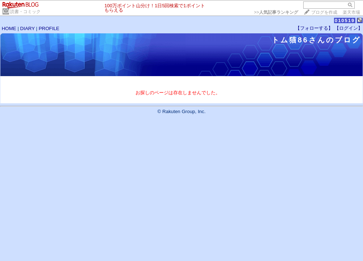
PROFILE (49, 28)
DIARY (27, 28)
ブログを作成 (324, 12)
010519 (345, 20)
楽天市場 (351, 12)
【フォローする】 (314, 28)
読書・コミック (25, 11)
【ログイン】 (348, 28)
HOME (9, 28)
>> (276, 12)
